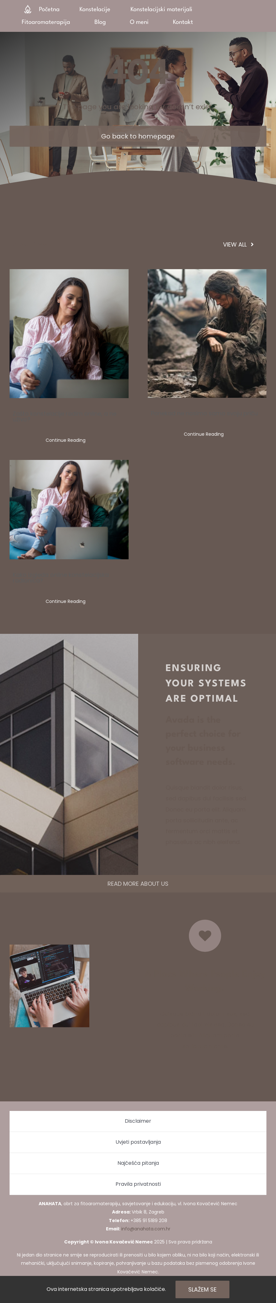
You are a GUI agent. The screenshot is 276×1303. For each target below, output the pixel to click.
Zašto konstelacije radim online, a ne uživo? (64, 416)
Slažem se (202, 1289)
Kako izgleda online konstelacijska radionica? (61, 577)
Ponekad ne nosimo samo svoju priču (204, 413)
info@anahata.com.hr (145, 1229)
